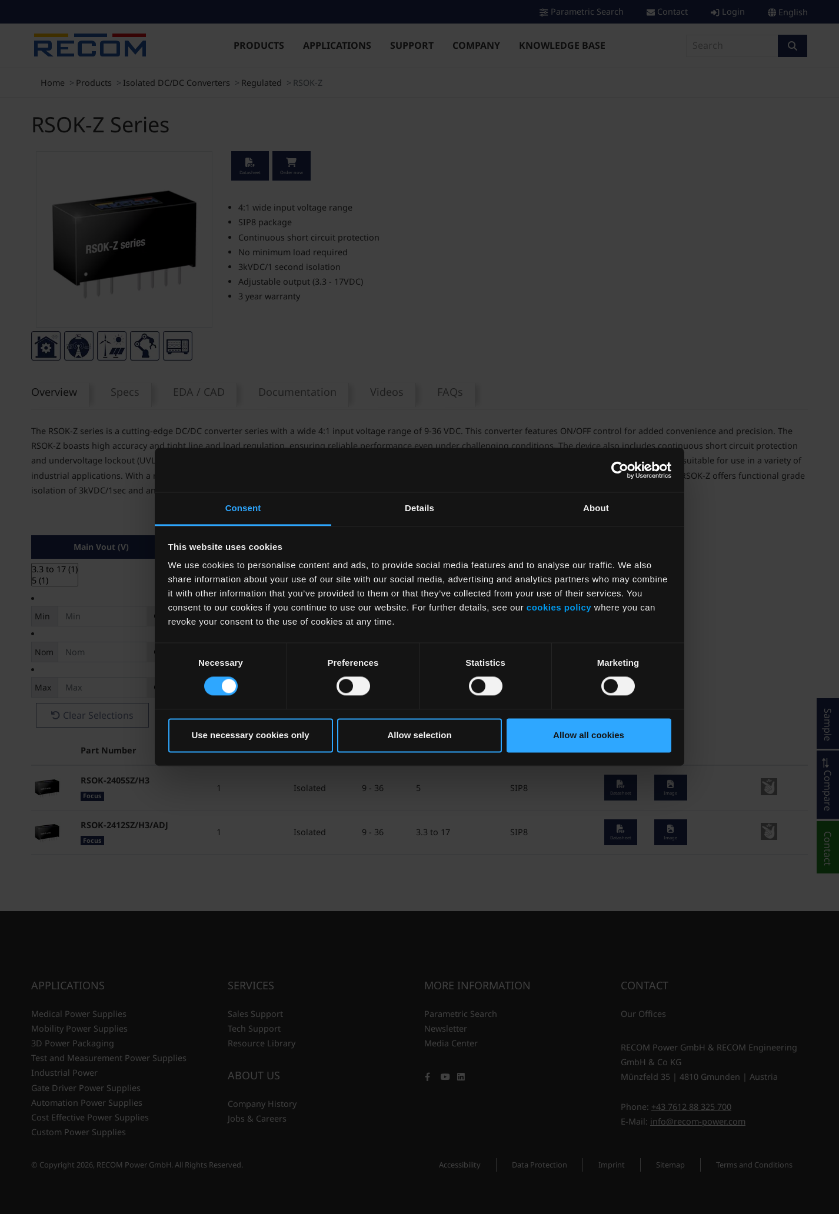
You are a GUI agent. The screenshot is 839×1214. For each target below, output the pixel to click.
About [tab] (596, 508)
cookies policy (559, 607)
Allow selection (419, 735)
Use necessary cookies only (250, 735)
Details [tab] (419, 508)
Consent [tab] (243, 508)
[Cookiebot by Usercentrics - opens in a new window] (619, 470)
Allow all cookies (588, 735)
